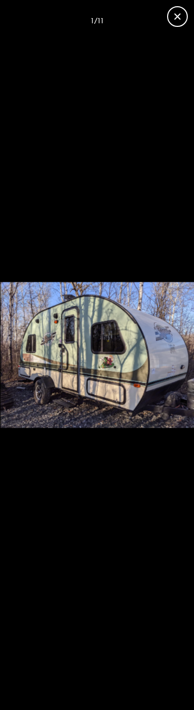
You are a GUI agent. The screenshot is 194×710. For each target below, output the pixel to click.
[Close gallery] (177, 16)
